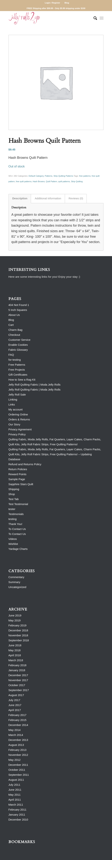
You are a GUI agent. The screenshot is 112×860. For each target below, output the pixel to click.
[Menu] (102, 18)
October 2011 (16, 769)
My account (15, 409)
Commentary (16, 577)
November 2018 (18, 635)
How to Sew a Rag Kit (21, 379)
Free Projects (16, 369)
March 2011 (15, 804)
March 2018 (15, 660)
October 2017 (16, 685)
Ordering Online (18, 414)
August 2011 (16, 779)
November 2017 (18, 680)
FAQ (11, 354)
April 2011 (14, 799)
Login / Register (52, 3)
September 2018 (18, 640)
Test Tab (13, 499)
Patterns (48, 176)
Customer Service (19, 339)
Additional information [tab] (48, 198)
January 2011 (16, 814)
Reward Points (17, 474)
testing (12, 519)
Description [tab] (19, 198)
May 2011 (14, 794)
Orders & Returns (19, 419)
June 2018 (14, 645)
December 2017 (18, 675)
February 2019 (17, 625)
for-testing (14, 359)
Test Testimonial (18, 504)
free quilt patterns (24, 181)
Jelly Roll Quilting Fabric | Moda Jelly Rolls (34, 384)
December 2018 (18, 630)
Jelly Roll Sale (17, 394)
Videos (12, 538)
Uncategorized (17, 587)
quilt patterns (64, 181)
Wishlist (13, 543)
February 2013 (17, 749)
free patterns (85, 176)
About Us (14, 314)
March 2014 (15, 734)
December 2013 (18, 739)
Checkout (14, 334)
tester (11, 509)
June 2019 (14, 615)
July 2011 (14, 784)
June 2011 (14, 789)
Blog (67, 3)
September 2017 (18, 690)
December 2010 (18, 819)
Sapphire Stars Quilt (20, 484)
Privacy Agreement (20, 429)
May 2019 (14, 620)
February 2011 (17, 809)
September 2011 (18, 774)
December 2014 (18, 725)
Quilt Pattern (51, 181)
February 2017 (17, 715)
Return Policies (17, 469)
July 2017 (14, 700)
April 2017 (14, 710)
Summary (14, 582)
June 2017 (14, 705)
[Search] (93, 18)
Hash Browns (39, 181)
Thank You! (15, 524)
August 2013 (16, 744)
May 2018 (14, 650)
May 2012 (14, 759)
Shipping (13, 489)
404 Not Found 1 (18, 304)
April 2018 (14, 655)
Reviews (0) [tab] (76, 198)
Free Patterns (16, 364)
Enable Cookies (18, 344)
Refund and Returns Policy (24, 464)
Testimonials (16, 514)
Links (11, 404)
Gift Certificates (17, 374)
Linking (12, 399)
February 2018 (17, 665)
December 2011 (18, 764)
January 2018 (16, 670)
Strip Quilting (77, 181)
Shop (11, 494)
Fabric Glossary (18, 349)
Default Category (36, 176)
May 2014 (14, 729)
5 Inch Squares (17, 309)
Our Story (14, 424)
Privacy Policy (17, 434)
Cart (11, 324)
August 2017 (16, 695)
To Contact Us (17, 528)
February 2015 (17, 720)
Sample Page (16, 479)
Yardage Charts (18, 548)
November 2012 (18, 754)
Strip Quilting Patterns (63, 176)
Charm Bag (15, 329)
